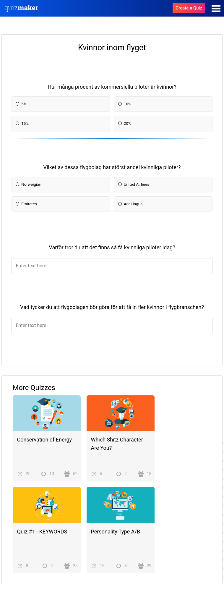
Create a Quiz (189, 8)
